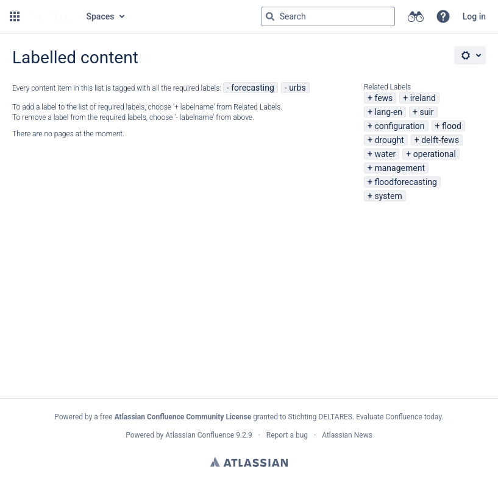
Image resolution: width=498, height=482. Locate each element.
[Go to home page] (51, 16)
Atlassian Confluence (199, 435)
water (385, 154)
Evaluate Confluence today (398, 417)
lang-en (388, 112)
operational (434, 154)
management (399, 168)
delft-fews (440, 140)
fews (383, 98)
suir (426, 112)
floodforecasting (405, 182)
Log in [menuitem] (474, 16)
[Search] (270, 16)
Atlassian (249, 462)
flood (451, 126)
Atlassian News (347, 435)
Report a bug (287, 435)
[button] (14, 16)
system (388, 196)
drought (389, 140)
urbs (297, 88)
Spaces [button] (101, 16)
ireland (423, 98)
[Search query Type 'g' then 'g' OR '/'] (328, 16)
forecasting (252, 88)
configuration (399, 126)
